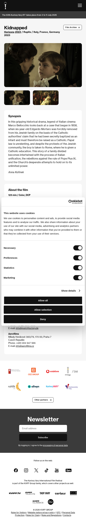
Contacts (67, 515)
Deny (43, 319)
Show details (68, 290)
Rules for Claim (33, 515)
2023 (18, 31)
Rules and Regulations (51, 515)
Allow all (43, 300)
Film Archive (71, 27)
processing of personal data (55, 445)
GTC (58, 512)
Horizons (9, 31)
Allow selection (43, 309)
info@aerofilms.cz (25, 346)
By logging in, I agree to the (43, 445)
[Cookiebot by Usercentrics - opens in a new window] (68, 202)
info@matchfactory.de (27, 328)
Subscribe (43, 437)
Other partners (41, 400)
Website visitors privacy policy (41, 512)
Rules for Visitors (18, 512)
